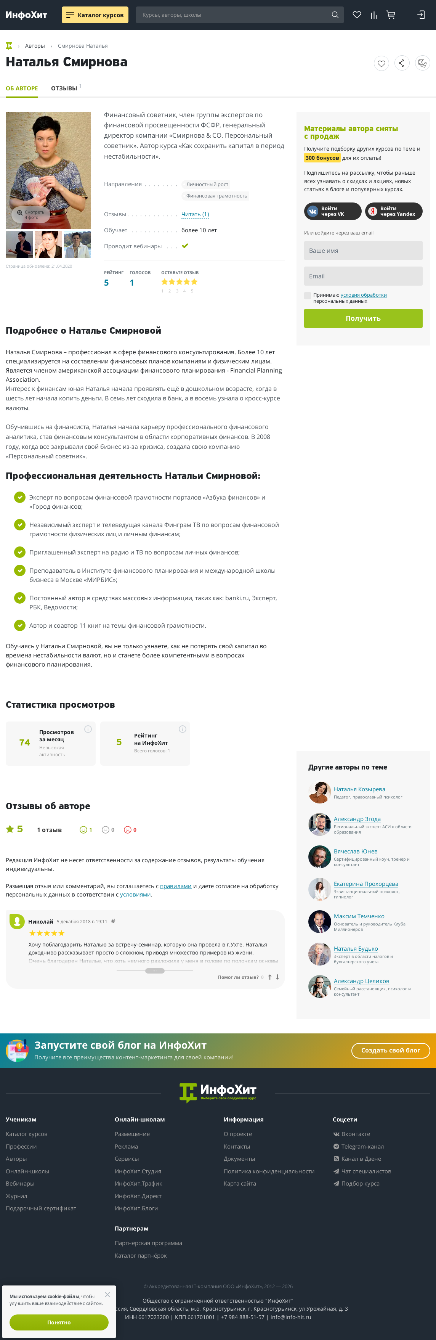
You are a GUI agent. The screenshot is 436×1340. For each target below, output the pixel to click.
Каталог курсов (27, 1134)
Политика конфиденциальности (269, 1171)
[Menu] (70, 15)
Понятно (59, 1322)
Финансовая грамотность (216, 195)
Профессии (21, 1146)
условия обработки (364, 294)
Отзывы (66, 87)
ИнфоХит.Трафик (138, 1183)
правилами (176, 886)
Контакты (237, 1146)
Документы (239, 1158)
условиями (135, 894)
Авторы (16, 1158)
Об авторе (22, 88)
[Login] (421, 15)
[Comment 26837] (113, 921)
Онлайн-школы (28, 1171)
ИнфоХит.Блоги (136, 1208)
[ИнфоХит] (26, 15)
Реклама (126, 1146)
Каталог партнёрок (141, 1255)
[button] (402, 63)
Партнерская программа (148, 1243)
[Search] (335, 15)
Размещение (132, 1134)
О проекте (238, 1134)
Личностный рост (207, 184)
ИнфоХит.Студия (138, 1171)
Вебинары (20, 1183)
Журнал (16, 1196)
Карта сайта (240, 1183)
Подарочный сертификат (41, 1208)
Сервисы (127, 1158)
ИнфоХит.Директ (138, 1196)
